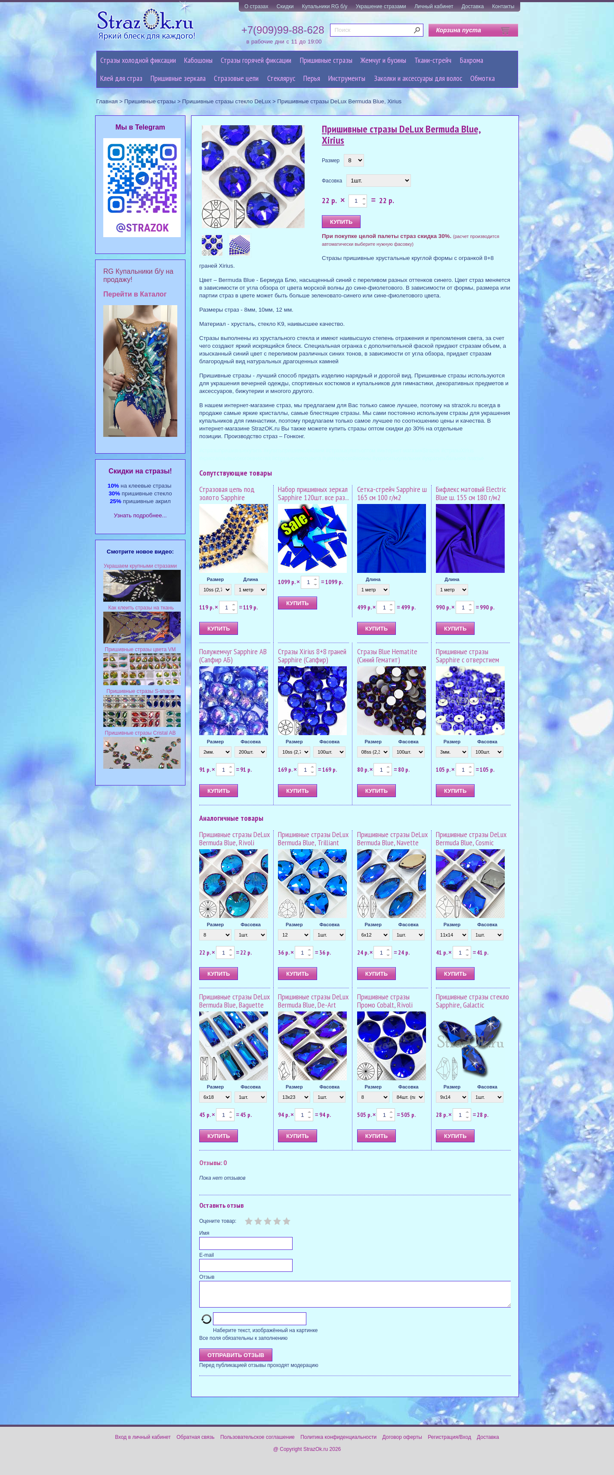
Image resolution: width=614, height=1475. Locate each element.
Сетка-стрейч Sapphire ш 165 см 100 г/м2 (392, 493)
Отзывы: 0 (213, 1162)
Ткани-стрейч (432, 60)
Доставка (473, 6)
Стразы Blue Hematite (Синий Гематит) (387, 655)
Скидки (285, 6)
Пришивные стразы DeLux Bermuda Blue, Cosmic (471, 838)
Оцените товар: (217, 1221)
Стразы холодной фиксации (138, 60)
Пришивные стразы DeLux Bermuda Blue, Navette (392, 838)
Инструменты (346, 78)
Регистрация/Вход (449, 1442)
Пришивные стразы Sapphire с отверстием (467, 655)
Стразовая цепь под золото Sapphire (227, 493)
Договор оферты (402, 1442)
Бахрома (471, 60)
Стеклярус (281, 78)
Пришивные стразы (326, 60)
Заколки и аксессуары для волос (418, 78)
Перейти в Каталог (135, 294)
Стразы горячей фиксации (256, 60)
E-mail (206, 1255)
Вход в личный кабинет (143, 1442)
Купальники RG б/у (325, 6)
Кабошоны (198, 60)
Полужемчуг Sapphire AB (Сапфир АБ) (233, 655)
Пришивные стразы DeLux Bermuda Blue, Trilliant (313, 838)
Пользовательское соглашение (257, 1442)
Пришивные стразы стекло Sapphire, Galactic (472, 1001)
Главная (107, 101)
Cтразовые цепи (236, 78)
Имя (204, 1233)
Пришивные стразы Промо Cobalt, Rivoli (385, 1001)
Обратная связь (195, 1442)
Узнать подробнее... (140, 515)
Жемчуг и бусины (383, 60)
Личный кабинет (433, 6)
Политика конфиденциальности (338, 1442)
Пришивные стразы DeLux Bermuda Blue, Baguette (234, 1001)
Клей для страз (121, 78)
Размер (330, 161)
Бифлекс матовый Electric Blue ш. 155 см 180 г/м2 (471, 493)
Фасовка (332, 181)
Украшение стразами (381, 6)
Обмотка (482, 78)
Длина (250, 579)
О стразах (256, 6)
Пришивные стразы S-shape (140, 691)
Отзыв (206, 1277)
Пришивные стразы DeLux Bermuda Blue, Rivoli (234, 838)
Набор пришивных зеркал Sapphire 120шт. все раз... (313, 493)
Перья (311, 78)
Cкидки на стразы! (140, 471)
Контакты (503, 6)
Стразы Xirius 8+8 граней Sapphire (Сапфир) (312, 655)
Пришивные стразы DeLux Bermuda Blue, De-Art (313, 1001)
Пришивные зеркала (178, 78)
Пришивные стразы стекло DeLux (226, 101)
